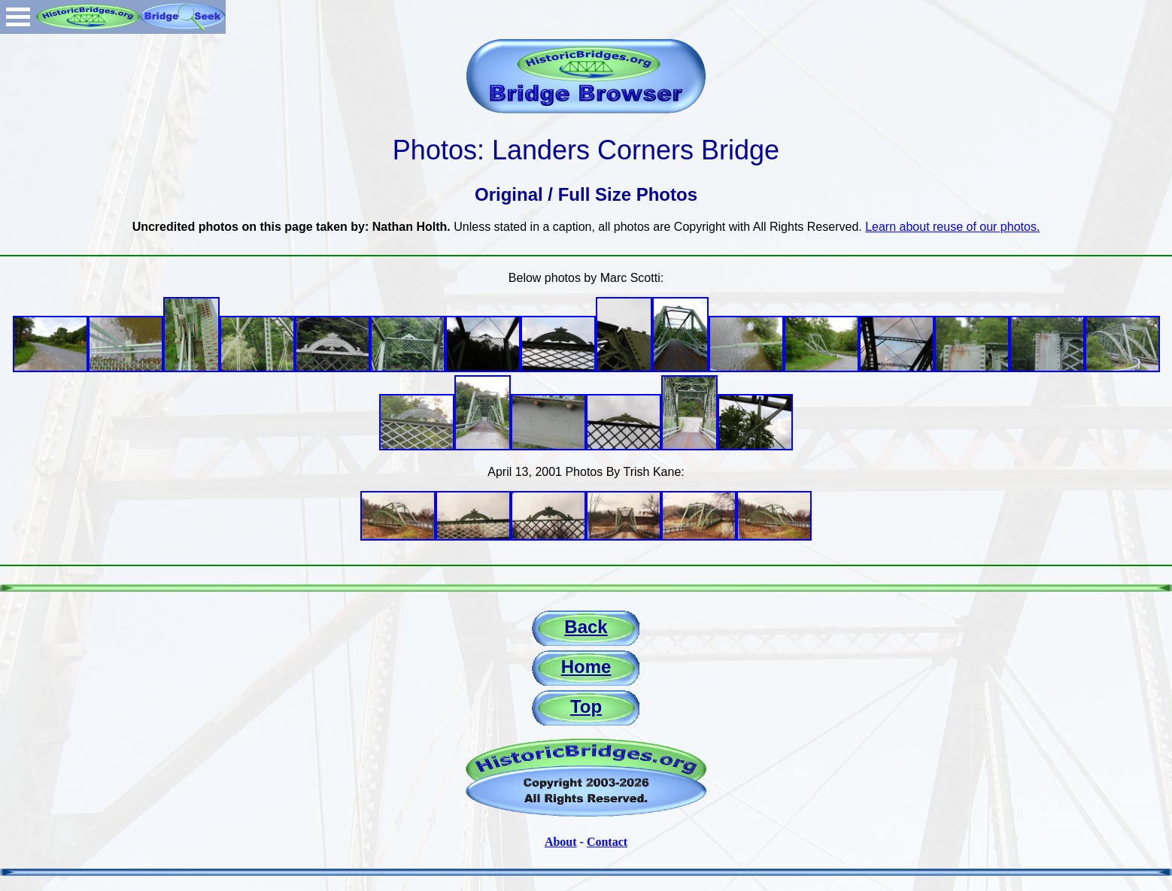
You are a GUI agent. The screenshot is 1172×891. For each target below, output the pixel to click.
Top (586, 706)
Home (586, 666)
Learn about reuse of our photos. (952, 226)
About (561, 841)
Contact (607, 841)
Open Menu (18, 17)
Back (585, 627)
